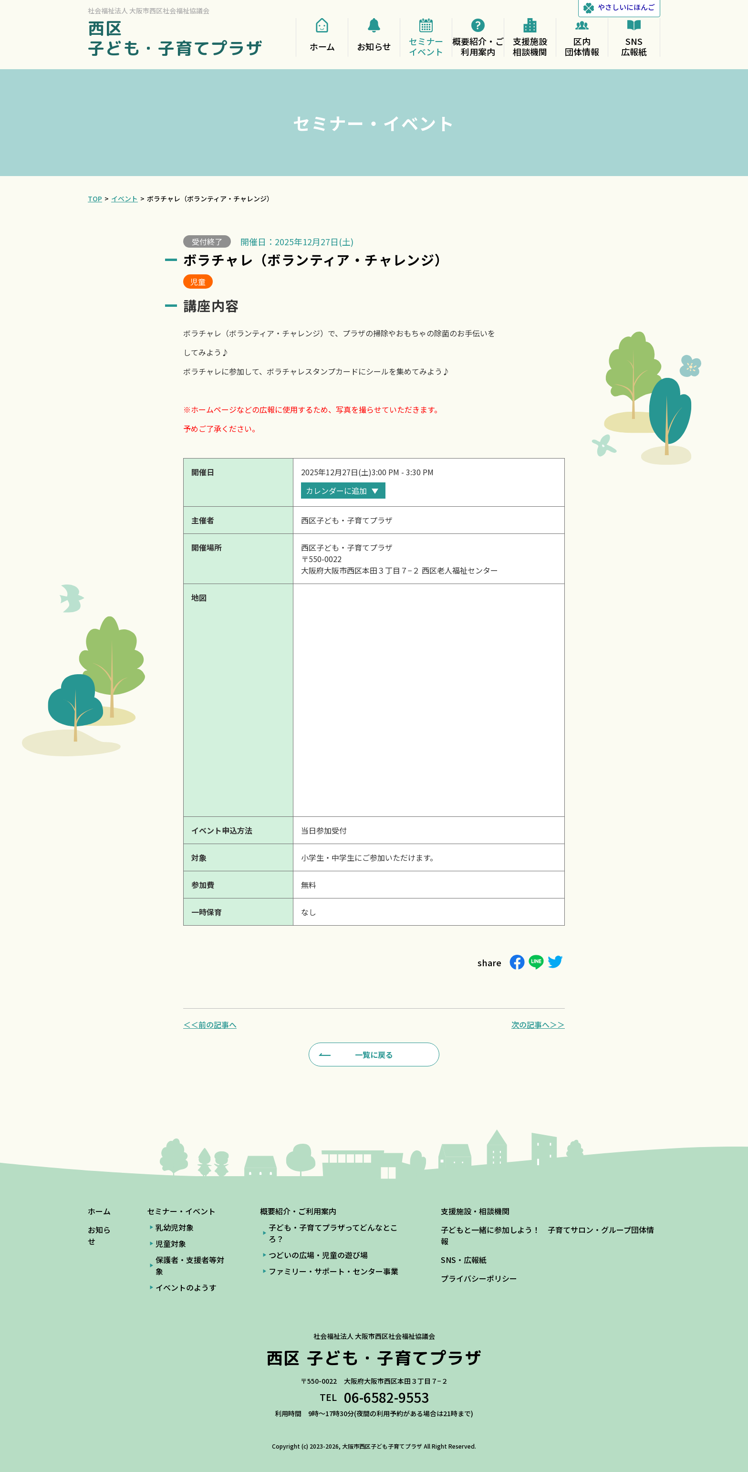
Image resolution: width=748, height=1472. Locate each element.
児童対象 (171, 1243)
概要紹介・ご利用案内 (298, 1211)
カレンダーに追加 (336, 490)
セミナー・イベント (181, 1211)
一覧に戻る (374, 1054)
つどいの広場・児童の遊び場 (318, 1255)
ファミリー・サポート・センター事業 (333, 1271)
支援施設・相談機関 (475, 1211)
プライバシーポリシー (479, 1278)
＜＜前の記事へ (210, 1024)
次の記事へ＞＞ (538, 1024)
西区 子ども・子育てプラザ (175, 38)
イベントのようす (186, 1287)
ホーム (99, 1211)
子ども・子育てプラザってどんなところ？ (333, 1232)
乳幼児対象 (175, 1227)
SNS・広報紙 (464, 1259)
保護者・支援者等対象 (190, 1265)
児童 (198, 281)
